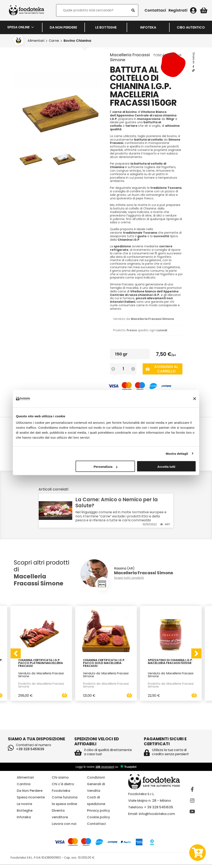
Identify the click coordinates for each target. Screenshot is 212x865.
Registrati (178, 10)
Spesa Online (21, 27)
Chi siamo (60, 778)
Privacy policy (98, 811)
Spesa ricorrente (31, 798)
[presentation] (15, 654)
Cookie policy (98, 817)
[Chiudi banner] (194, 398)
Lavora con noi (64, 824)
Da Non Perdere (63, 27)
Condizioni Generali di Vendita (96, 785)
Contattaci (155, 10)
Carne (54, 40)
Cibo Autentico (191, 27)
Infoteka (148, 27)
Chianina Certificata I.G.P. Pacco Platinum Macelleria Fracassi (40, 663)
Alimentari (36, 40)
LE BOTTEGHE (106, 27)
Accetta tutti (166, 466)
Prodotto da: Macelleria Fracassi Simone (41, 685)
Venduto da (143, 319)
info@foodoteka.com (157, 814)
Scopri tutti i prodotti (129, 578)
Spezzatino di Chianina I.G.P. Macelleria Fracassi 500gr (170, 662)
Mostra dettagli (177, 453)
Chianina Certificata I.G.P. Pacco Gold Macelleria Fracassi (104, 663)
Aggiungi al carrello (162, 369)
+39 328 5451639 (30, 750)
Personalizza (105, 466)
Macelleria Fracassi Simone (130, 57)
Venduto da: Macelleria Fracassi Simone (41, 674)
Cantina (23, 784)
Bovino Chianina (77, 40)
